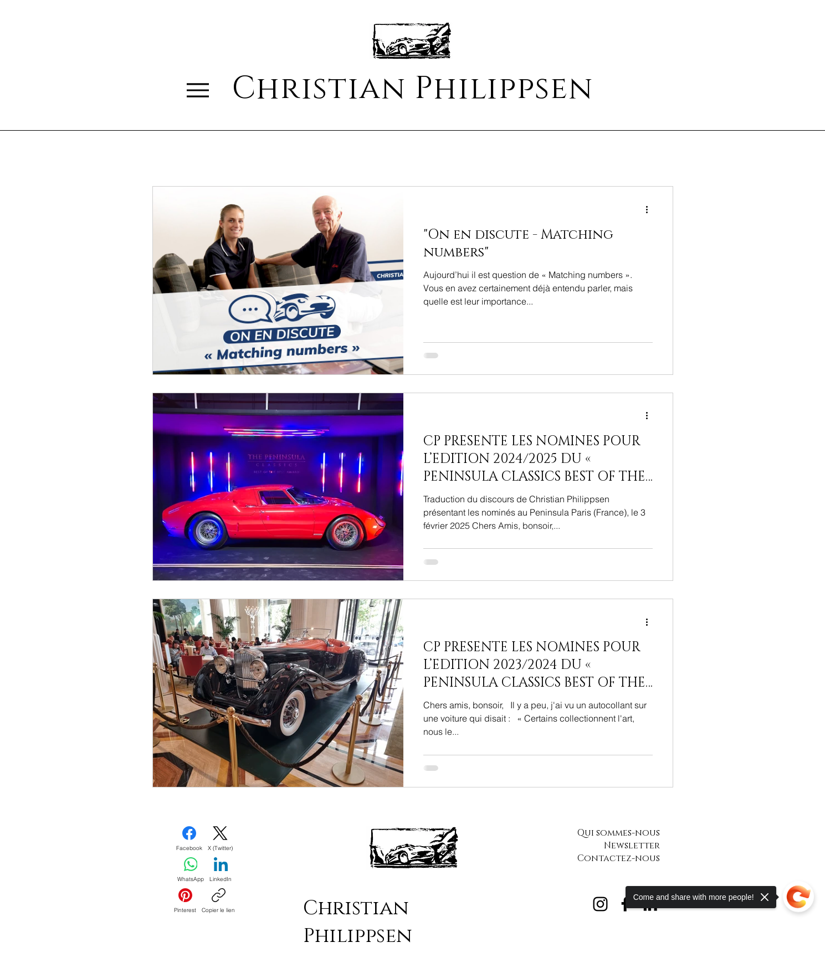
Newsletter (632, 846)
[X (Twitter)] (220, 839)
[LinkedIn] (220, 870)
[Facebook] (189, 839)
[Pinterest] (185, 901)
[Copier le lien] (218, 901)
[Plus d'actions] (651, 209)
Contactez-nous (618, 858)
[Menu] (197, 90)
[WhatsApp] (190, 870)
